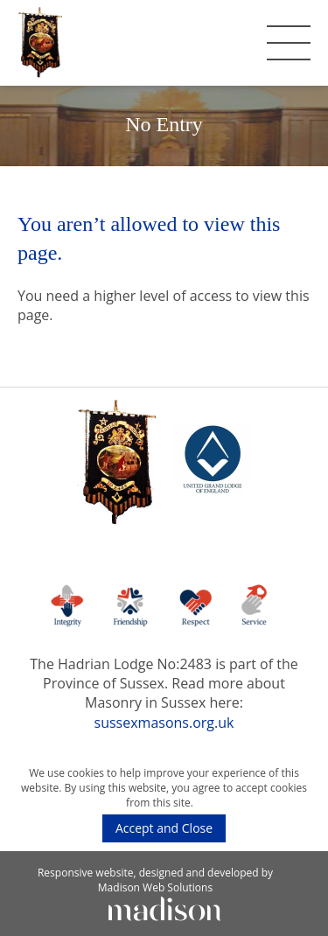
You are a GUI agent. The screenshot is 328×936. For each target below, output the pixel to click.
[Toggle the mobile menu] (289, 42)
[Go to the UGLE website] (212, 464)
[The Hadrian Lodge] (39, 43)
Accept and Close (164, 828)
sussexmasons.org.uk (164, 722)
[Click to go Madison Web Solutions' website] (164, 907)
